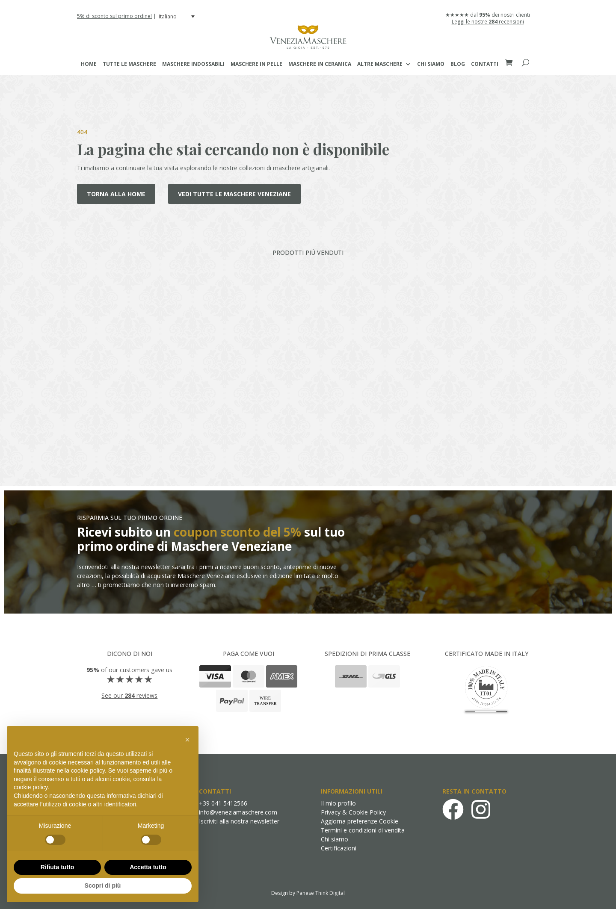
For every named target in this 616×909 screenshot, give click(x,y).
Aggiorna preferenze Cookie (359, 821)
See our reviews (129, 695)
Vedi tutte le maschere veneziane (234, 194)
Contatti (484, 64)
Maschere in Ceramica (319, 64)
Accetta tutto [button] (148, 867)
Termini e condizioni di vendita (363, 830)
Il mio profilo (338, 803)
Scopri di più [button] (103, 885)
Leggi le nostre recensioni (488, 21)
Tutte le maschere (129, 64)
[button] (187, 740)
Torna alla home (116, 194)
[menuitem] (177, 16)
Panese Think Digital (320, 893)
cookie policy (30, 787)
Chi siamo (430, 64)
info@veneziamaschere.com (238, 812)
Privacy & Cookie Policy (353, 812)
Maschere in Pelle (256, 64)
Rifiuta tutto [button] (57, 867)
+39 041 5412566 (223, 803)
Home (89, 64)
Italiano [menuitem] (168, 16)
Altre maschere (380, 64)
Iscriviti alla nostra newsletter (239, 821)
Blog (457, 64)
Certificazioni (338, 848)
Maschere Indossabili (193, 64)
